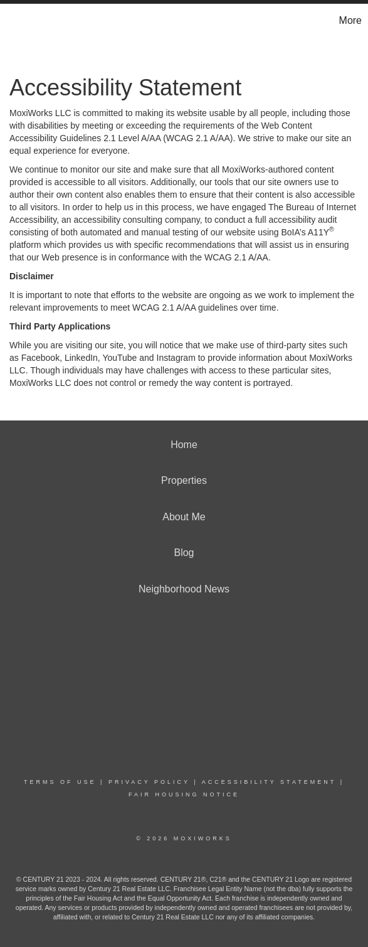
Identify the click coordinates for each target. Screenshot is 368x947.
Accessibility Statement (269, 782)
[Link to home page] (11, 21)
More (350, 20)
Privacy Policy (149, 782)
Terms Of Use (60, 782)
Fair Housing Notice (184, 794)
